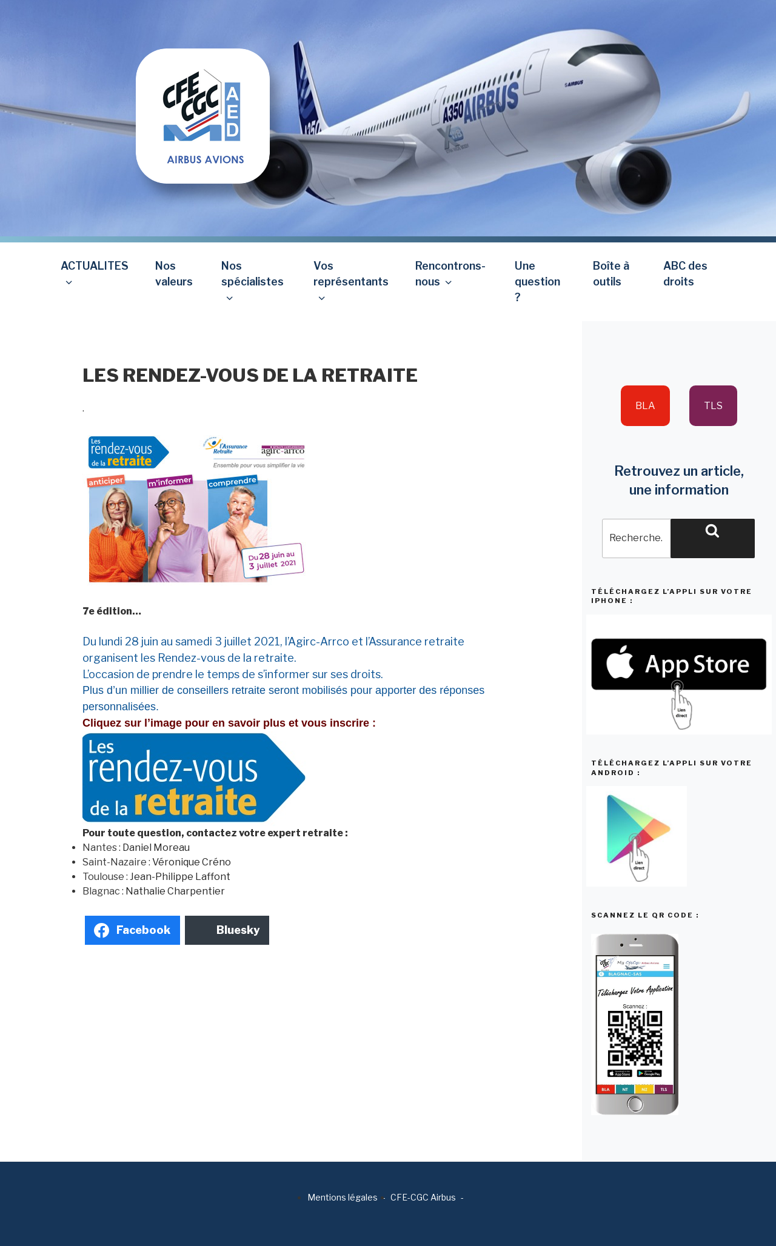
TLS (713, 405)
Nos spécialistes (252, 281)
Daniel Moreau (156, 847)
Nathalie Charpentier (175, 891)
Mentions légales (342, 1197)
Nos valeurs (174, 273)
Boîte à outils (611, 273)
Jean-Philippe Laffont (180, 876)
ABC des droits (685, 273)
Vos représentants (351, 281)
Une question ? (537, 281)
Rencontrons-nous (450, 273)
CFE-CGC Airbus (423, 1197)
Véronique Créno (191, 862)
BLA (645, 405)
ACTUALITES (95, 273)
